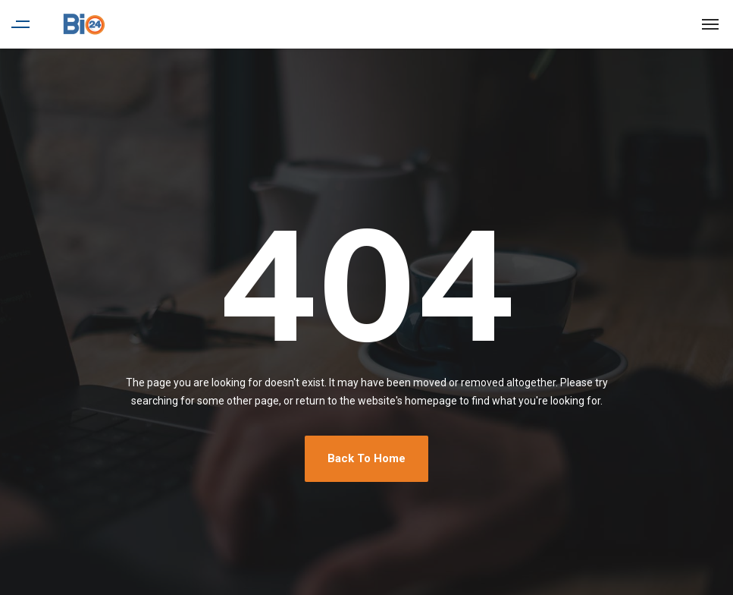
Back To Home (366, 458)
